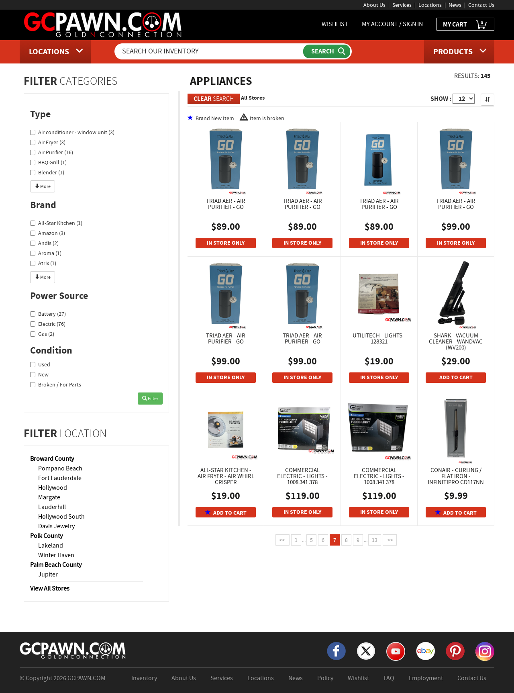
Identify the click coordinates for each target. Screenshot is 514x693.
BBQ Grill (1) (48, 162)
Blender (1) (47, 172)
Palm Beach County (56, 565)
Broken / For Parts (55, 384)
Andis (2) (44, 243)
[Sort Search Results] (487, 100)
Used (40, 364)
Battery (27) (48, 313)
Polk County (46, 536)
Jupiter (48, 574)
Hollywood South (61, 517)
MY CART (465, 24)
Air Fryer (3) (47, 142)
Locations (430, 4)
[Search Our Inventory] (209, 51)
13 (374, 540)
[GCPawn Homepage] (103, 24)
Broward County (52, 459)
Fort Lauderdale (60, 478)
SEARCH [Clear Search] (214, 98)
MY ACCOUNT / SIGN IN (392, 24)
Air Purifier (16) (51, 152)
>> (389, 540)
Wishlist (358, 678)
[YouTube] (395, 650)
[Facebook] (336, 650)
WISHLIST (335, 24)
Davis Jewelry (56, 526)
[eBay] (425, 650)
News (455, 4)
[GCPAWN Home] (73, 650)
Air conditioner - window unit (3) (72, 132)
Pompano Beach (60, 468)
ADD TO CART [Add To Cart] (456, 377)
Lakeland (50, 546)
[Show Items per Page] (464, 99)
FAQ (388, 678)
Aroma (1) (45, 253)
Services (402, 4)
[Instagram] (484, 650)
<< (282, 540)
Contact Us (481, 4)
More (43, 186)
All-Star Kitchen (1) (56, 223)
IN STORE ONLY (226, 243)
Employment (426, 678)
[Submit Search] (326, 51)
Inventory (144, 678)
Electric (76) (47, 323)
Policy (325, 678)
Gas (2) (42, 333)
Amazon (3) (47, 233)
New (39, 374)
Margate (49, 497)
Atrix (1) (43, 263)
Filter (150, 398)
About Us (374, 4)
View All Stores (49, 589)
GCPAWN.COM (86, 678)
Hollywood (52, 488)
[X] (366, 650)
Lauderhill (52, 507)
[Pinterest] (455, 650)
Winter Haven (56, 555)
